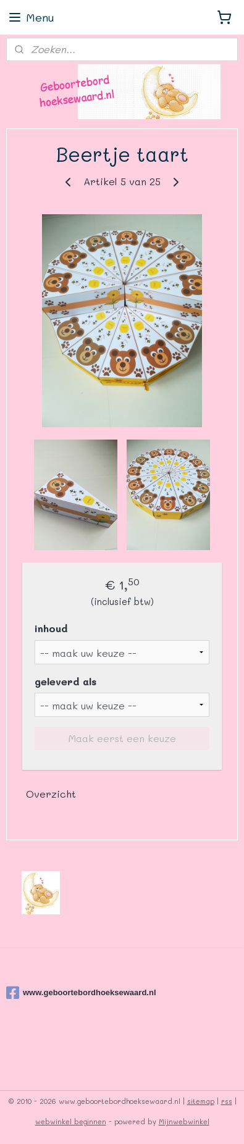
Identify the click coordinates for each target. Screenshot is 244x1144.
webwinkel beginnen (70, 1121)
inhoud (51, 628)
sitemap (200, 1101)
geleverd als (65, 680)
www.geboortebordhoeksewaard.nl (81, 992)
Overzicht (51, 793)
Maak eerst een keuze (122, 738)
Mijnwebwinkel (184, 1121)
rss (226, 1101)
